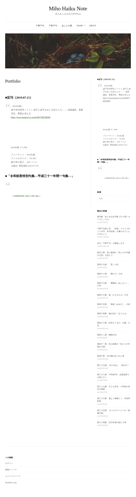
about (92, 26)
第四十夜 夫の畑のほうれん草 (110, 340)
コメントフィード (13, 460)
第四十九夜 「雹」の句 (107, 248)
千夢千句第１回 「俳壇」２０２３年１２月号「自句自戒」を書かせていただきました (113, 215)
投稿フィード (11, 453)
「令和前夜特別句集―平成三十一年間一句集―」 (26, 180)
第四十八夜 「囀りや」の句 (109, 257)
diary (80, 26)
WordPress (60, 491)
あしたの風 (67, 26)
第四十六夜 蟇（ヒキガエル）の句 (112, 279)
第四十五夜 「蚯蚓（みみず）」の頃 (113, 288)
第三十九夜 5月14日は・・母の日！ (113, 349)
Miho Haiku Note (68, 8)
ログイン (9, 447)
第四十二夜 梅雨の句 (106, 318)
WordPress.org (10, 466)
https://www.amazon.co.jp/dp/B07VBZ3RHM (30, 117)
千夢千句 (40, 26)
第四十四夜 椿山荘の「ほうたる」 (112, 297)
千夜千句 (53, 26)
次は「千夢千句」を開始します (110, 227)
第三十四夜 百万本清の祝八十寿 (111, 406)
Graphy (73, 491)
